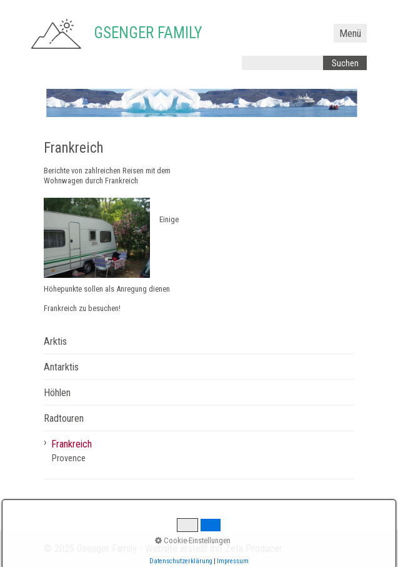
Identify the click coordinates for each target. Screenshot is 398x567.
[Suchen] (345, 63)
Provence (69, 458)
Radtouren (64, 418)
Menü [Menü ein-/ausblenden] (350, 33)
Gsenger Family (148, 33)
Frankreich (71, 444)
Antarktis (61, 367)
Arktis (55, 341)
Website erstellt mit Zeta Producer (213, 548)
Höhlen (57, 393)
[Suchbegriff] (282, 63)
